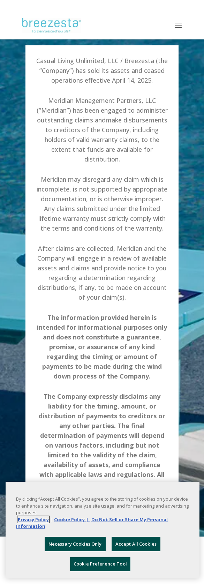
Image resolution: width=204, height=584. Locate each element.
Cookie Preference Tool (100, 564)
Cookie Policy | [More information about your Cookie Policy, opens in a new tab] (72, 519)
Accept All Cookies (136, 544)
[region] (102, 530)
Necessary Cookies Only (75, 544)
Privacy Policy (33, 519)
